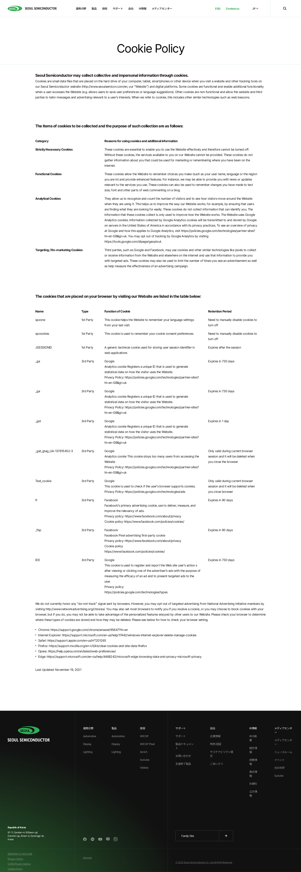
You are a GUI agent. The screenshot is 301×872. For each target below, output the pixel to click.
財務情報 (253, 762)
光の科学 (279, 767)
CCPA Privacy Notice (19, 863)
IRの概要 (253, 738)
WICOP (144, 736)
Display (87, 744)
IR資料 (253, 783)
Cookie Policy (15, 868)
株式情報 (253, 773)
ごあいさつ (216, 763)
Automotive (89, 736)
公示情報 (253, 793)
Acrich (143, 751)
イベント (279, 760)
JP (255, 8)
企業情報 (215, 736)
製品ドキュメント (184, 746)
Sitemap (87, 857)
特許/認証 (215, 744)
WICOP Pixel (147, 744)
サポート (180, 736)
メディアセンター (283, 742)
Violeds (144, 767)
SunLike (144, 759)
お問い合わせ (183, 755)
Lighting (88, 751)
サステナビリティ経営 (221, 753)
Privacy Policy (15, 858)
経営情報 (253, 750)
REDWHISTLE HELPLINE (20, 853)
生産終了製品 (183, 763)
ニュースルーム (283, 752)
